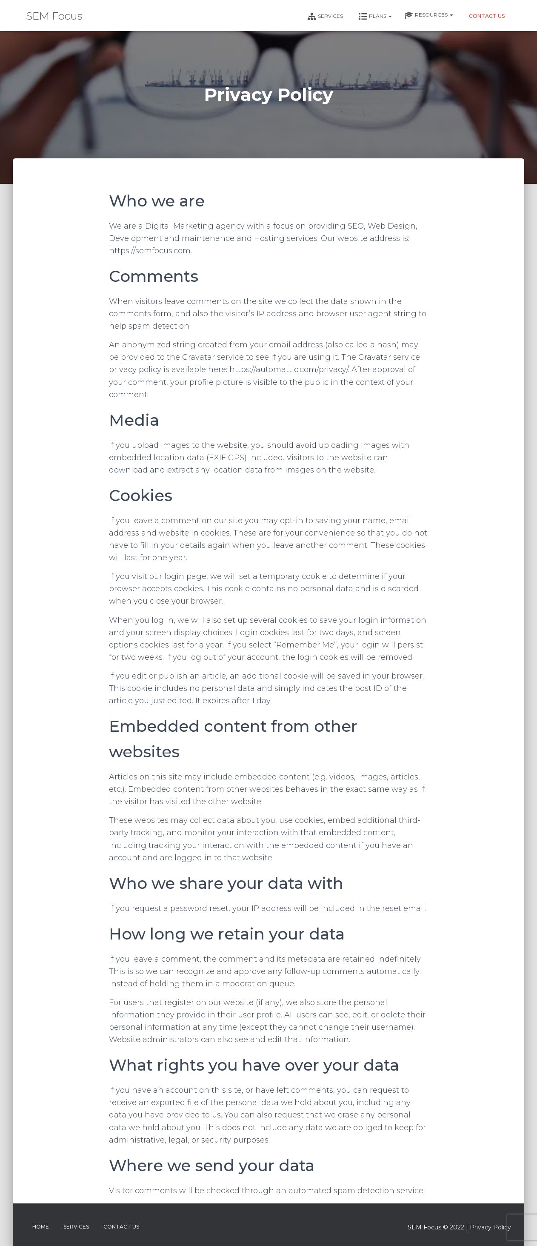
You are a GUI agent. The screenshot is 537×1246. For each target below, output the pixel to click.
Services (324, 16)
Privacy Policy (490, 1227)
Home (40, 1226)
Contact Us (486, 16)
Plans (374, 16)
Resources (429, 15)
